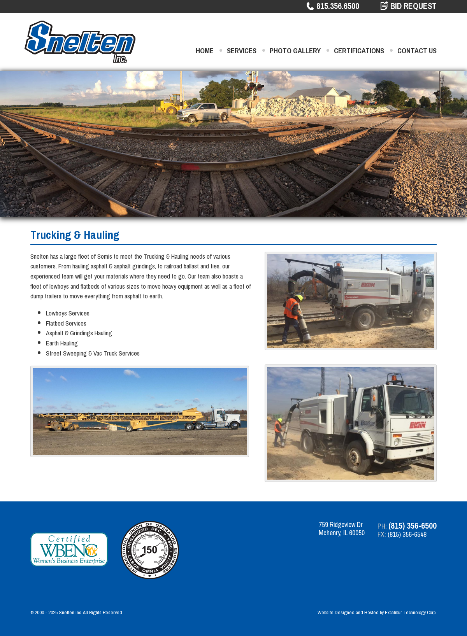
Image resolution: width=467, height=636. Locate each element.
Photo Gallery (295, 51)
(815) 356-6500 (412, 525)
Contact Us (417, 51)
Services (241, 51)
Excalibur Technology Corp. (411, 612)
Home (205, 51)
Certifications (359, 51)
